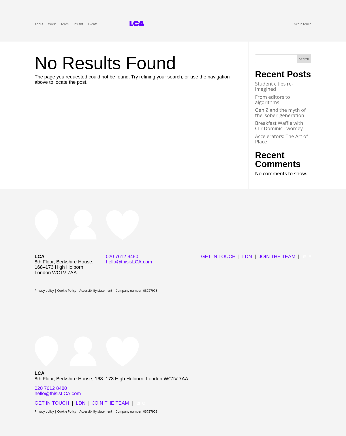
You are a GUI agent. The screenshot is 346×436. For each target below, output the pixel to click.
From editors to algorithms (272, 99)
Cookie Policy (66, 290)
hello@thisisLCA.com (129, 262)
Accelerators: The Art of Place (281, 139)
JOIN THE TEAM (277, 256)
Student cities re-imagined (274, 86)
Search (304, 59)
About (39, 24)
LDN (247, 256)
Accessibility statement (95, 290)
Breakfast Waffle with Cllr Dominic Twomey (279, 125)
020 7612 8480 (122, 256)
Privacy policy (44, 290)
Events (93, 24)
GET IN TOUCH (218, 256)
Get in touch (302, 24)
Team (65, 24)
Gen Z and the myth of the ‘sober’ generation (280, 112)
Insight (78, 24)
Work (52, 24)
